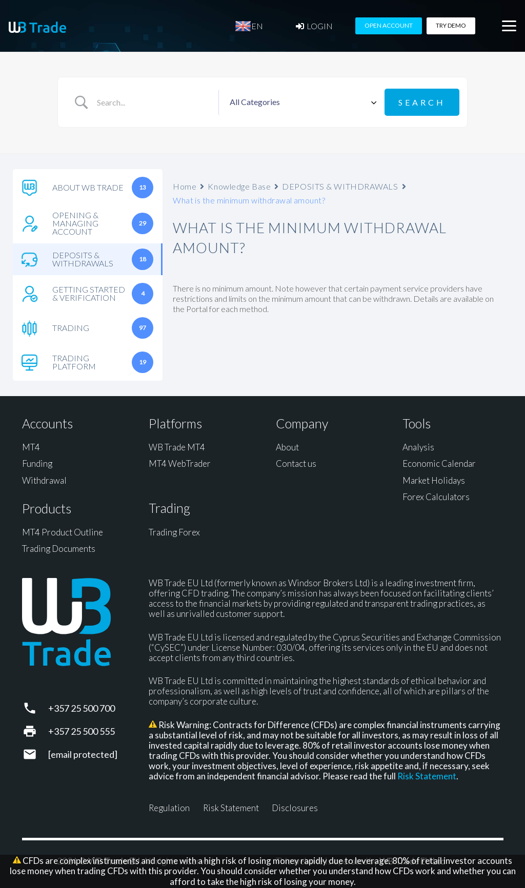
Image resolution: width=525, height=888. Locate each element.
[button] (509, 26)
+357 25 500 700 (81, 708)
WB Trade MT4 (177, 447)
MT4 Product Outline (62, 532)
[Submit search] (422, 102)
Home (184, 186)
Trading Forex (174, 532)
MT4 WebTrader (180, 463)
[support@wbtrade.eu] (35, 754)
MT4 (31, 447)
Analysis (418, 447)
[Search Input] (153, 102)
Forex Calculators (436, 496)
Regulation (169, 807)
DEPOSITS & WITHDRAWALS (340, 186)
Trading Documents (58, 548)
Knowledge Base (239, 186)
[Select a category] (301, 102)
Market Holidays (433, 480)
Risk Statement (426, 776)
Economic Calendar (439, 463)
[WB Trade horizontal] (37, 27)
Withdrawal (44, 480)
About (287, 447)
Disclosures (295, 807)
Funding (37, 463)
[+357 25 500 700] (35, 708)
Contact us (296, 463)
